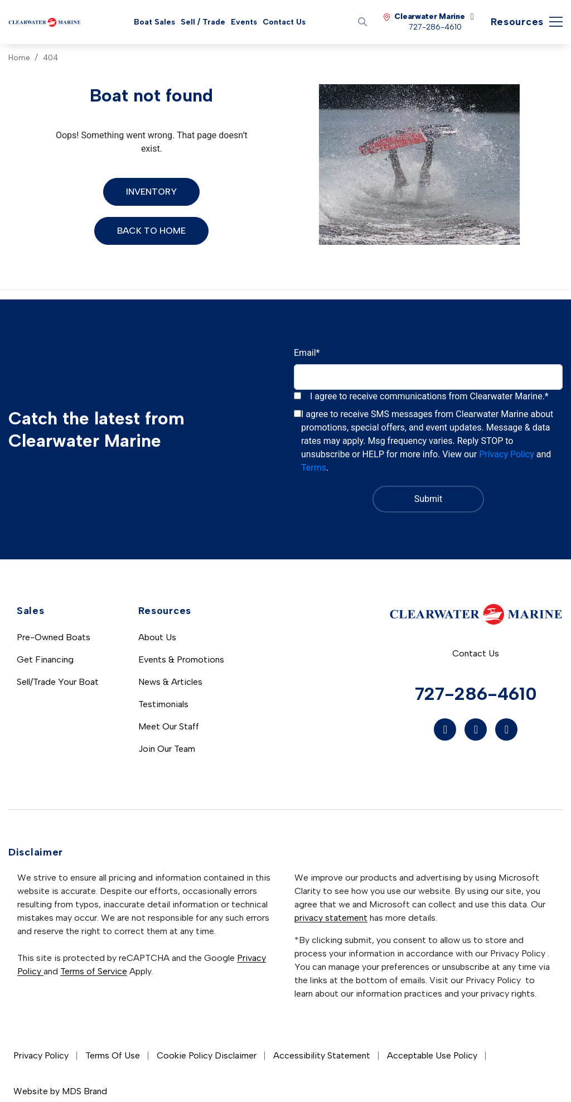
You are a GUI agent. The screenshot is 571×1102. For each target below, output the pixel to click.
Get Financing (45, 659)
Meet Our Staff (168, 726)
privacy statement (330, 917)
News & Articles (170, 681)
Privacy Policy (506, 454)
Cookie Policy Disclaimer (207, 1055)
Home (19, 57)
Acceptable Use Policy (432, 1055)
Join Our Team (166, 748)
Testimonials (163, 704)
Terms (313, 467)
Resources (517, 22)
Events (244, 22)
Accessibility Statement (321, 1055)
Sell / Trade (203, 22)
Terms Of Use (112, 1055)
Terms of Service (93, 971)
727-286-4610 (476, 693)
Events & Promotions (181, 659)
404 (50, 57)
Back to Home (151, 230)
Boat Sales (154, 22)
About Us (157, 637)
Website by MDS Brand (60, 1091)
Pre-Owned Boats (53, 637)
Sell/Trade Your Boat (58, 681)
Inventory (151, 191)
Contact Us (284, 22)
